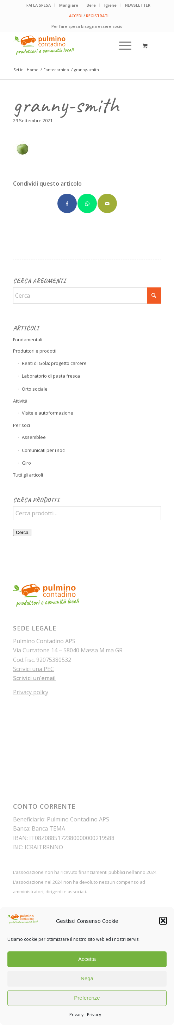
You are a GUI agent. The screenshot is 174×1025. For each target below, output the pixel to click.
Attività (20, 401)
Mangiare (68, 5)
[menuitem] (39, 5)
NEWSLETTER (137, 5)
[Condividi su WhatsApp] (87, 203)
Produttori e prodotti (34, 351)
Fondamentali (27, 339)
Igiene (110, 5)
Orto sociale (35, 389)
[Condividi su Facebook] (67, 203)
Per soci (21, 425)
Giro (26, 463)
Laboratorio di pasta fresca (51, 376)
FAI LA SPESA (38, 5)
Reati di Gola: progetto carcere (54, 363)
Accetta (87, 959)
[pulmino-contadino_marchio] (72, 45)
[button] (163, 920)
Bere (91, 5)
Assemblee (34, 437)
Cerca (22, 532)
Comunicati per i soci (44, 450)
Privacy (76, 1015)
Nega (87, 978)
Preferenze (87, 998)
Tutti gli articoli (28, 475)
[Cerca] (87, 295)
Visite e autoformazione (47, 413)
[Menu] (121, 45)
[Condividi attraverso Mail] (107, 203)
